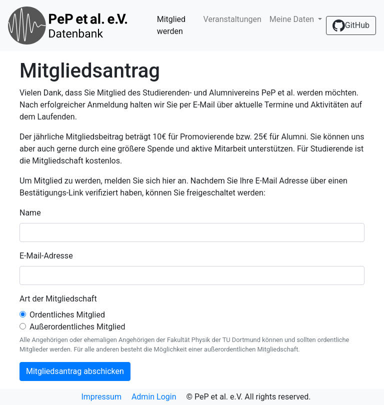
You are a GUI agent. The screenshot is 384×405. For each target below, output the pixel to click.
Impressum (101, 397)
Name (30, 213)
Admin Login (154, 397)
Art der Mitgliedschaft (58, 299)
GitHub (351, 26)
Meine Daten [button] (293, 19)
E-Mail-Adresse (46, 255)
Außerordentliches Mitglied (77, 327)
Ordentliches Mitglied (67, 315)
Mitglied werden (171, 25)
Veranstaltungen (233, 19)
